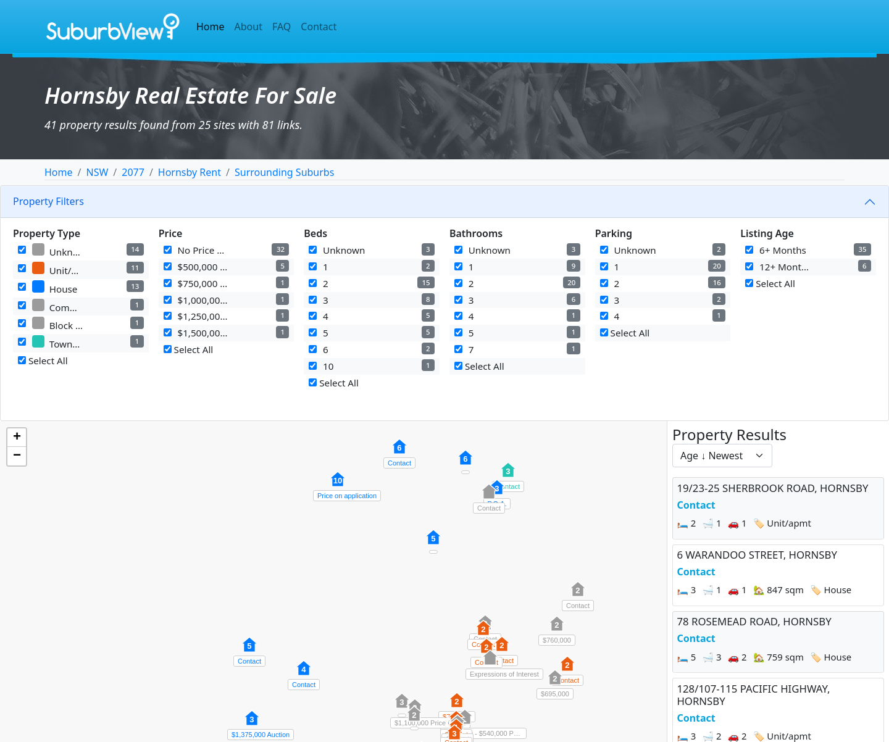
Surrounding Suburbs (284, 172)
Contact (318, 26)
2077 (133, 172)
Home (210, 26)
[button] (249, 651)
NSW (97, 172)
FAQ (281, 26)
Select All (43, 360)
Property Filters (48, 201)
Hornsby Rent (189, 172)
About (248, 26)
